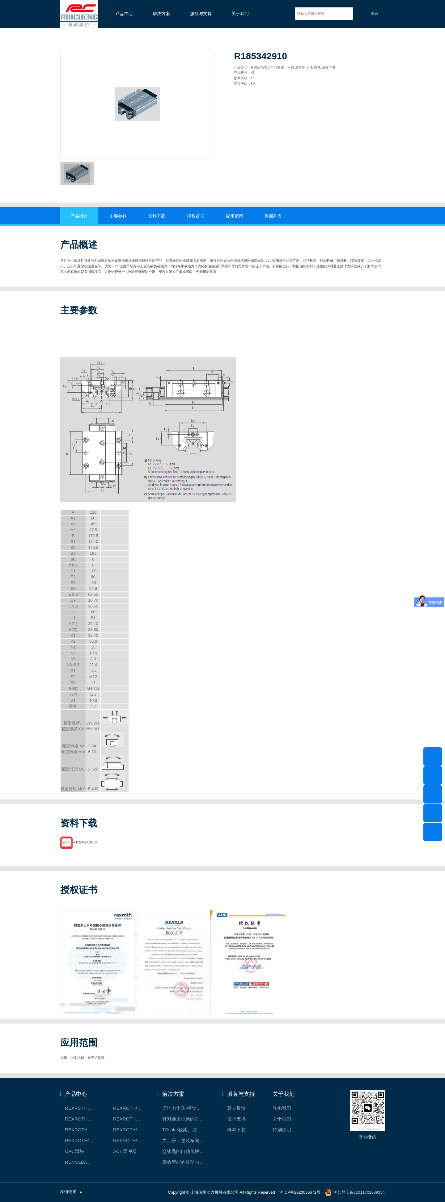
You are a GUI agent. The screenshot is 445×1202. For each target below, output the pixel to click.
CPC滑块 (74, 1151)
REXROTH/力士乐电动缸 (131, 1129)
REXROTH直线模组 (131, 1118)
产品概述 (79, 216)
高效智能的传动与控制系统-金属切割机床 (186, 1162)
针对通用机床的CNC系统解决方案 (186, 1118)
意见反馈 (236, 1108)
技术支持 (236, 1118)
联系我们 (282, 1108)
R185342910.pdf (85, 851)
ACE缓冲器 (125, 1151)
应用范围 (234, 216)
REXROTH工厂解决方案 (82, 1108)
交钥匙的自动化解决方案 (186, 1151)
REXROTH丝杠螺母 (82, 1118)
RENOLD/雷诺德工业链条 (82, 1162)
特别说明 (282, 1129)
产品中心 (124, 13)
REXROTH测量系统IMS (82, 1129)
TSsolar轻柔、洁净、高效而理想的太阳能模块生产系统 (186, 1129)
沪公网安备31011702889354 (359, 1192)
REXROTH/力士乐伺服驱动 (131, 1140)
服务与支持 (201, 13)
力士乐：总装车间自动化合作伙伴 (186, 1140)
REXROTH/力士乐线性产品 (131, 1108)
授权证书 (195, 216)
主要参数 (118, 216)
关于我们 (240, 13)
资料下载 (156, 216)
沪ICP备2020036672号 (299, 1192)
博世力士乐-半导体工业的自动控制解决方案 (186, 1108)
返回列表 (273, 216)
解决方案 (161, 13)
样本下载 (236, 1129)
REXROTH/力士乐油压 (82, 1140)
